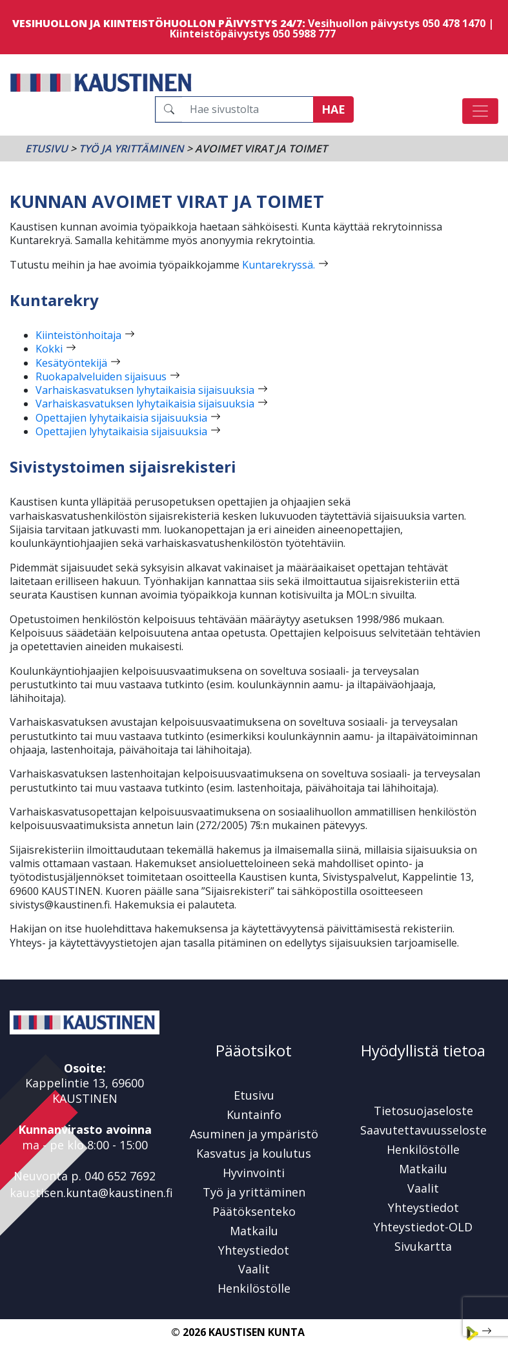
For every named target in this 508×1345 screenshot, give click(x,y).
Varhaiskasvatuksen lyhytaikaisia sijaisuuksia (145, 390)
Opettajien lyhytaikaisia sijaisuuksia (121, 418)
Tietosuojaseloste (423, 1110)
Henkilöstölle (254, 1288)
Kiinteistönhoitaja (78, 335)
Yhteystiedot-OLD (423, 1227)
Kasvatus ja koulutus (253, 1153)
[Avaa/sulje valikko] (480, 111)
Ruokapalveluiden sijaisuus (101, 376)
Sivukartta (423, 1246)
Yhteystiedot (253, 1250)
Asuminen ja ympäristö (254, 1134)
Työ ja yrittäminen (131, 148)
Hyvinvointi (254, 1172)
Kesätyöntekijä (71, 363)
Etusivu (46, 148)
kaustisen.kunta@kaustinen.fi (91, 1192)
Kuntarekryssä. (278, 265)
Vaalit (254, 1269)
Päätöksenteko (254, 1211)
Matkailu (254, 1230)
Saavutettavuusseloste (423, 1130)
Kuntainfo (254, 1114)
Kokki (49, 349)
